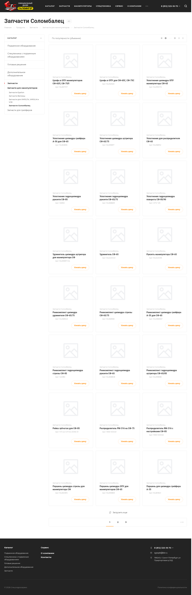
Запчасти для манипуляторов (24, 88)
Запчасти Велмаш (17, 96)
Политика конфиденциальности (172, 587)
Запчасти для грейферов (24, 110)
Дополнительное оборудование (24, 74)
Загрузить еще (118, 512)
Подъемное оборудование (24, 45)
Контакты (46, 557)
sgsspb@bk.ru (160, 553)
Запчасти (24, 83)
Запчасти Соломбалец (19, 105)
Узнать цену (80, 93)
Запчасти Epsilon (16, 92)
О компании (47, 553)
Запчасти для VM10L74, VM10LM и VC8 (24, 100)
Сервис (45, 547)
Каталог (8, 547)
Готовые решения (24, 64)
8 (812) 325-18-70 (169, 6)
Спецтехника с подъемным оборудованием (24, 55)
